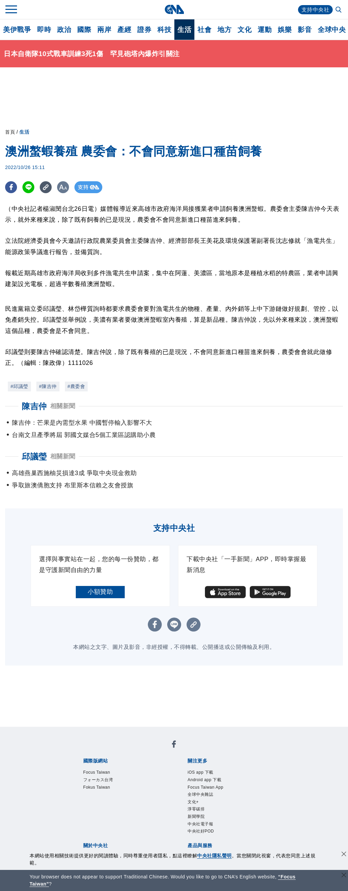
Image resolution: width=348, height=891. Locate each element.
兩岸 (104, 29)
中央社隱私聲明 (214, 855)
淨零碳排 (196, 809)
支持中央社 (315, 10)
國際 (84, 29)
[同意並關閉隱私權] (344, 854)
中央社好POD (201, 831)
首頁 (10, 132)
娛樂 (285, 29)
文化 (244, 29)
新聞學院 (196, 816)
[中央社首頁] (174, 9)
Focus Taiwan (96, 772)
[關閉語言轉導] (344, 875)
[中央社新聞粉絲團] (174, 745)
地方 (224, 29)
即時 (44, 29)
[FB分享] (11, 187)
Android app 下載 (204, 779)
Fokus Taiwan (96, 787)
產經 (124, 29)
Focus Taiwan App (205, 787)
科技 (164, 29)
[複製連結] (46, 187)
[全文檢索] (339, 10)
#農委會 (76, 386)
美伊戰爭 (17, 29)
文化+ (193, 802)
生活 (184, 29)
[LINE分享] (28, 187)
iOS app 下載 (200, 772)
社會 (204, 29)
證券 (144, 29)
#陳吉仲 (48, 386)
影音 (305, 29)
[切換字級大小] (63, 187)
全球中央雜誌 (200, 794)
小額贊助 (100, 591)
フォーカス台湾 (98, 779)
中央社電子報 (200, 824)
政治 (64, 29)
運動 (265, 29)
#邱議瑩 (19, 386)
